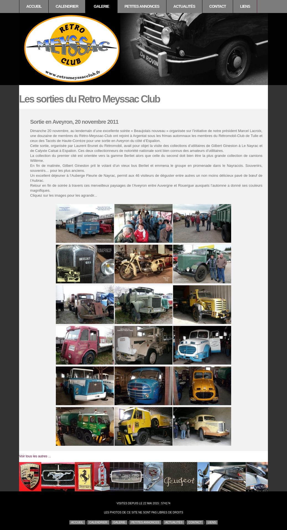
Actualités (184, 6)
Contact (217, 6)
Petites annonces (141, 6)
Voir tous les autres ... (35, 456)
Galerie (101, 6)
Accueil (33, 6)
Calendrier (67, 6)
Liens (245, 6)
